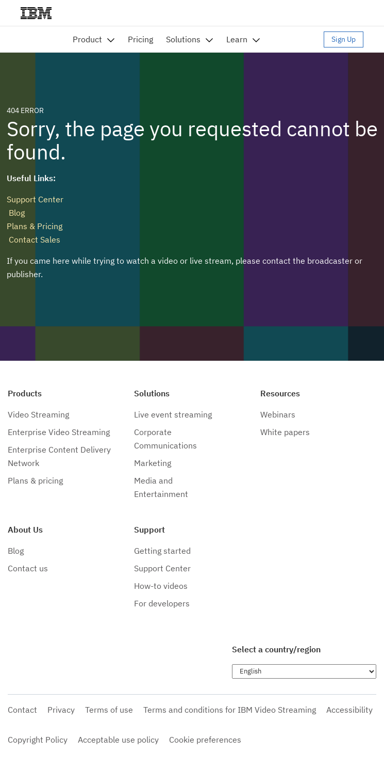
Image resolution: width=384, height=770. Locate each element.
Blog (16, 212)
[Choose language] (304, 671)
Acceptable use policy (118, 739)
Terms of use (109, 709)
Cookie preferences (205, 739)
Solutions (183, 39)
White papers (285, 432)
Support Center (35, 199)
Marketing (152, 463)
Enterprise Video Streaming (59, 432)
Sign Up (343, 39)
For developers (162, 603)
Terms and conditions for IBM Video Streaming (229, 709)
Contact (22, 709)
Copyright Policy (38, 739)
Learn (236, 39)
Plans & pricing (35, 480)
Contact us (28, 568)
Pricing (140, 39)
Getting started (162, 551)
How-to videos (161, 586)
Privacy (61, 709)
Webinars (277, 414)
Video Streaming (38, 414)
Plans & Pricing (34, 226)
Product (87, 39)
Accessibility (349, 709)
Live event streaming (173, 414)
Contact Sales (33, 239)
